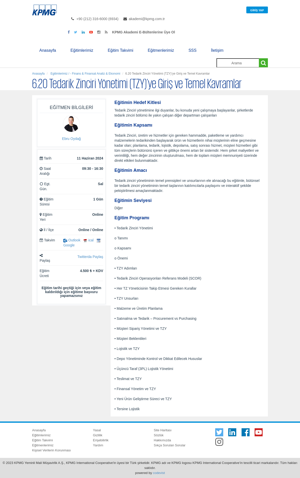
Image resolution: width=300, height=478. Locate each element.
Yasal (97, 430)
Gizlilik (98, 435)
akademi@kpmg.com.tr (147, 19)
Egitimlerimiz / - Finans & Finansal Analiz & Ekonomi (85, 73)
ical (88, 240)
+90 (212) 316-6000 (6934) (98, 19)
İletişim (217, 50)
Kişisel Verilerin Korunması (51, 450)
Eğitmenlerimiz (161, 50)
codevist (159, 473)
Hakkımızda (162, 440)
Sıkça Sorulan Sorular (169, 445)
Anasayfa (47, 50)
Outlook (71, 240)
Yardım (98, 445)
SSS (192, 50)
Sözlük (159, 435)
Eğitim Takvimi (120, 50)
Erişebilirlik (101, 440)
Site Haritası (163, 430)
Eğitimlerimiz (81, 50)
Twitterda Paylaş (90, 257)
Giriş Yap (257, 10)
